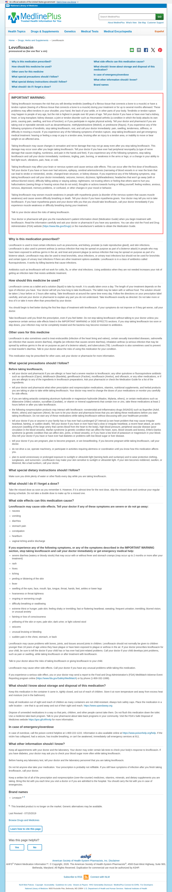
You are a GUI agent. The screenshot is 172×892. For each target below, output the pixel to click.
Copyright (39, 885)
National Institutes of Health (135, 888)
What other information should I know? (115, 79)
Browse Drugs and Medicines (24, 820)
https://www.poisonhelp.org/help (139, 733)
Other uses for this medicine (28, 71)
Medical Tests (89, 31)
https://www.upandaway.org (98, 705)
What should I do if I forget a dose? (31, 86)
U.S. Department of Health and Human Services (103, 888)
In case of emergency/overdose (111, 74)
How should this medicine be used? (32, 66)
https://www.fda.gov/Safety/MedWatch (56, 678)
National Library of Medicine (24, 6)
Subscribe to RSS (76, 877)
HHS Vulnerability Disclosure (101, 885)
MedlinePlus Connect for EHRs (126, 885)
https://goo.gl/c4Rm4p (40, 719)
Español (159, 31)
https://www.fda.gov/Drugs (57, 226)
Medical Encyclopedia (118, 31)
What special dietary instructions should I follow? (39, 81)
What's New (131, 22)
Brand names (101, 84)
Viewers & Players (80, 885)
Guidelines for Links (64, 885)
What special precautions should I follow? (35, 76)
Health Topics (17, 31)
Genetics (70, 31)
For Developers (146, 885)
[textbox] (127, 16)
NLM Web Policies (26, 885)
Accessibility (49, 885)
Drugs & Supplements (45, 31)
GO (159, 16)
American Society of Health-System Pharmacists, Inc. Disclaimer (86, 860)
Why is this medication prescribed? (31, 61)
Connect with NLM (100, 877)
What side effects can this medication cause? (119, 61)
